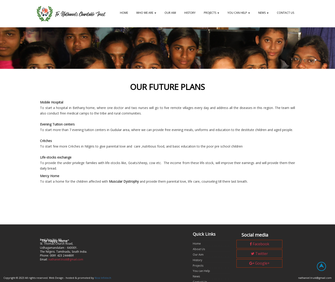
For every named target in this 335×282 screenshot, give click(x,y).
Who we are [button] (146, 13)
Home (124, 13)
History (190, 13)
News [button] (263, 13)
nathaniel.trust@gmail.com (65, 266)
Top (324, 269)
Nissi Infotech (103, 277)
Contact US (285, 13)
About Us (199, 259)
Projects (198, 275)
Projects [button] (211, 13)
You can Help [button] (238, 13)
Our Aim (170, 13)
